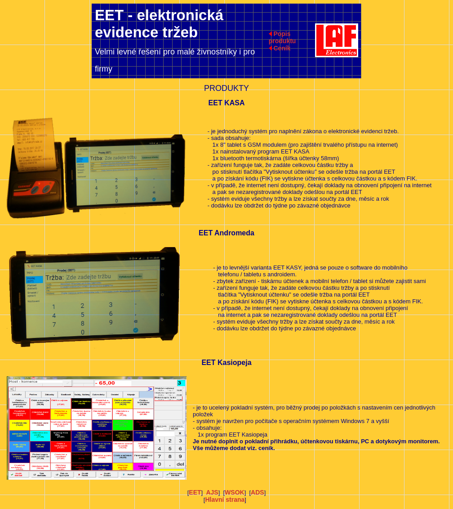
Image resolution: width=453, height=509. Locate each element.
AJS (212, 492)
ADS (257, 492)
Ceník (281, 48)
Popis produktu (282, 37)
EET (195, 492)
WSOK (234, 492)
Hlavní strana (224, 499)
